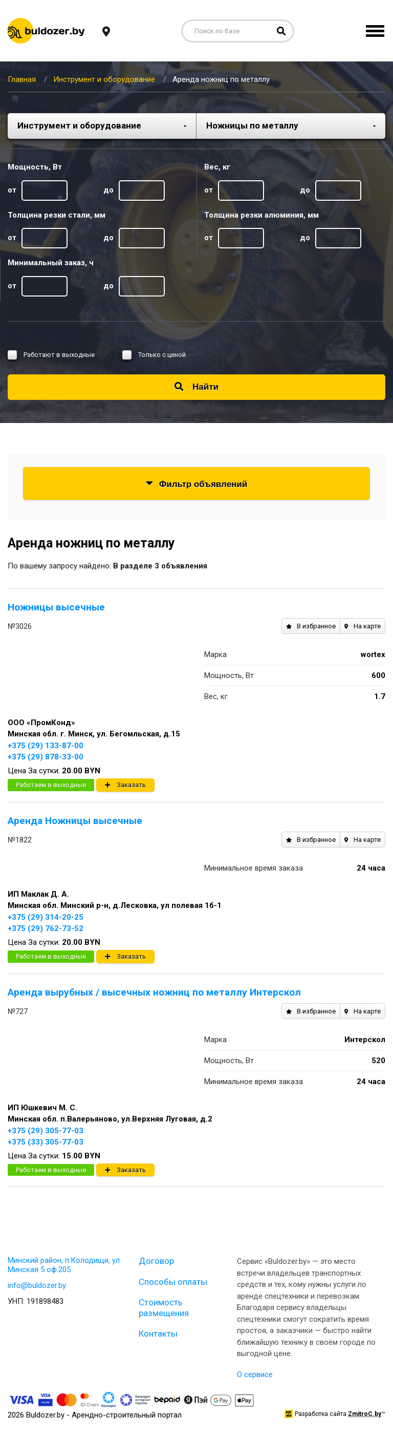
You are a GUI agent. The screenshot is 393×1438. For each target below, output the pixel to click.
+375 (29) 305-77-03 (45, 1130)
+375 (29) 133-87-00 (45, 745)
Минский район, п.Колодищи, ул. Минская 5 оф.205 (64, 1265)
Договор (156, 1261)
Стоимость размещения (164, 1307)
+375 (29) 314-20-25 (45, 917)
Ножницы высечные (56, 607)
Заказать (125, 785)
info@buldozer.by (37, 1285)
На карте (362, 626)
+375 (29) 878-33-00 (45, 757)
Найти (196, 387)
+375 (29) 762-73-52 (45, 928)
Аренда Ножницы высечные (75, 821)
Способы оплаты (173, 1282)
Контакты (158, 1333)
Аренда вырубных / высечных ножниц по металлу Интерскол (154, 992)
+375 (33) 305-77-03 (45, 1142)
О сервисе (255, 1374)
